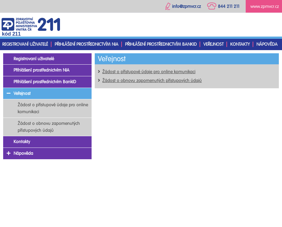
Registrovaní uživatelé (25, 44)
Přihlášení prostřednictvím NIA (86, 44)
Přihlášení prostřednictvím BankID (161, 44)
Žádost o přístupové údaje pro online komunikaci (148, 71)
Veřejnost (213, 44)
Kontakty (240, 44)
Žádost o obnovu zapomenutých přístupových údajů (152, 80)
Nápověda (267, 44)
